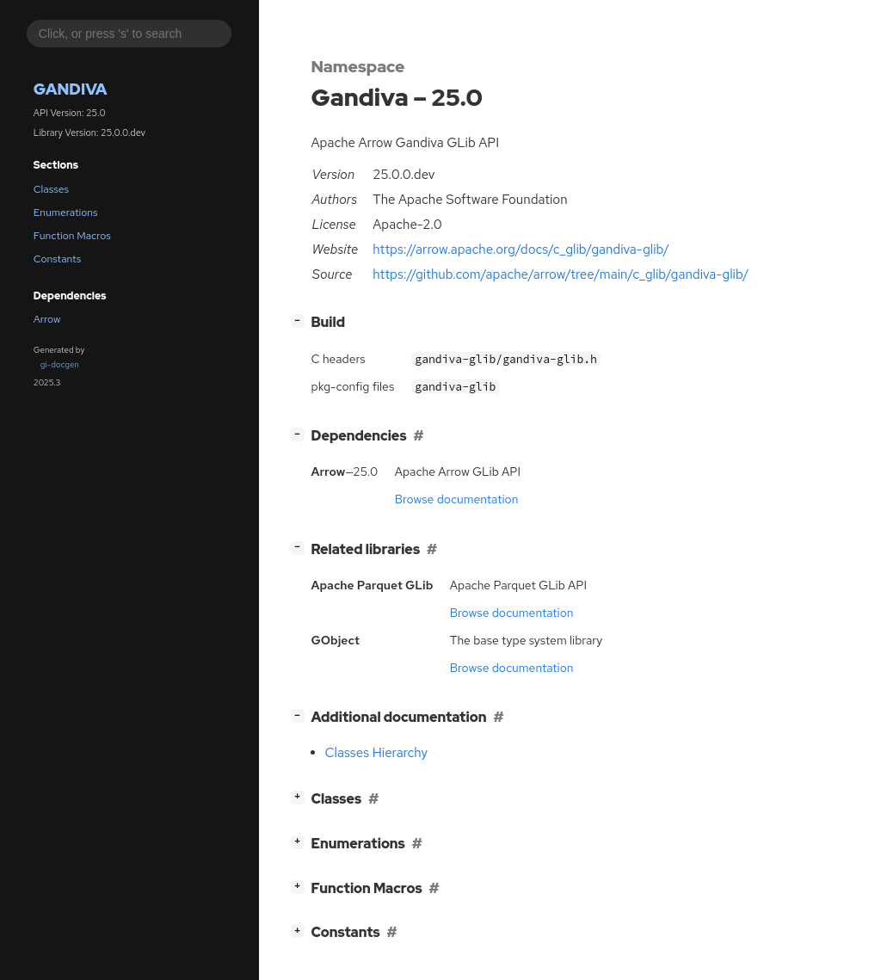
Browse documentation (457, 499)
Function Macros (72, 236)
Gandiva (71, 89)
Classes (51, 189)
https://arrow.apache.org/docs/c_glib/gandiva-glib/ (521, 249)
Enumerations (66, 212)
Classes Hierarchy (376, 752)
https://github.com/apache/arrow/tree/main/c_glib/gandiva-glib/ (561, 274)
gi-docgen (59, 364)
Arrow (47, 319)
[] (300, 320)
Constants (58, 259)
